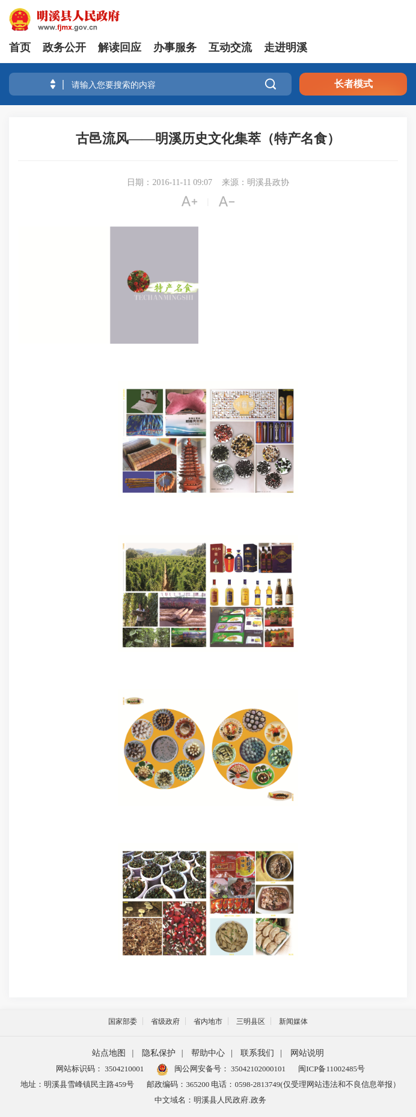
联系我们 (257, 1053)
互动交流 (230, 47)
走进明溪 (285, 47)
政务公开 (64, 47)
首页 (20, 47)
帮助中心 (208, 1053)
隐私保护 (159, 1053)
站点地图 (109, 1053)
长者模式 (353, 84)
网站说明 (307, 1053)
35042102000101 (257, 1068)
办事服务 (175, 47)
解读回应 (119, 47)
